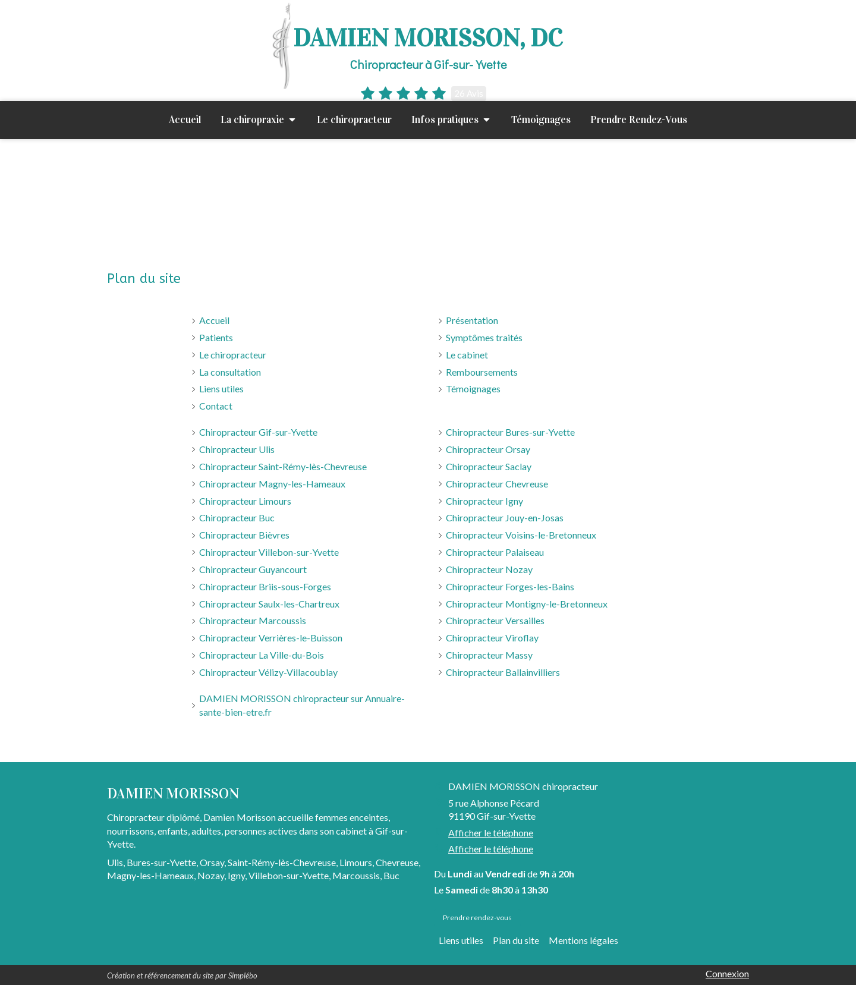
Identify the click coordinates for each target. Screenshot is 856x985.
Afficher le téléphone (490, 832)
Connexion (727, 973)
